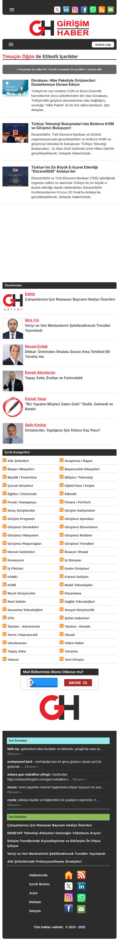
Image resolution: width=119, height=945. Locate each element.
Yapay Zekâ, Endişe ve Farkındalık (54, 378)
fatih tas (13, 749)
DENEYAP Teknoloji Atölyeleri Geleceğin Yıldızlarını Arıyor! (54, 833)
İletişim (35, 911)
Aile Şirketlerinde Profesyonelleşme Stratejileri (44, 861)
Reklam (35, 902)
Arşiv (33, 893)
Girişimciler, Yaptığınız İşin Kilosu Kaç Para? (63, 430)
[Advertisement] (58, 250)
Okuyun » (14, 754)
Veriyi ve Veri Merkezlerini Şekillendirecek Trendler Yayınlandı (56, 853)
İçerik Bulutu (39, 884)
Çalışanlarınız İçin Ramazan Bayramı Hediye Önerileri (70, 299)
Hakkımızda (38, 875)
